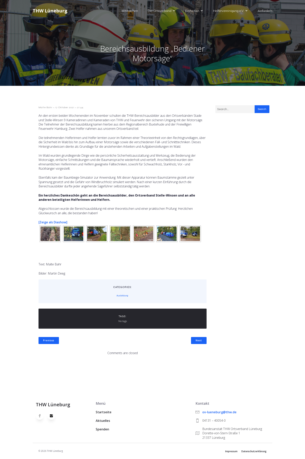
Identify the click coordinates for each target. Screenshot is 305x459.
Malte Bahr (45, 107)
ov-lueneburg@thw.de (219, 412)
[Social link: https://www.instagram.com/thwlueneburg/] (53, 416)
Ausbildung (122, 295)
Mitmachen (130, 11)
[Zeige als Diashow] (53, 222)
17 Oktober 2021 (64, 107)
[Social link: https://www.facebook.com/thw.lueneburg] (41, 416)
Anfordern (265, 11)
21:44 (80, 107)
